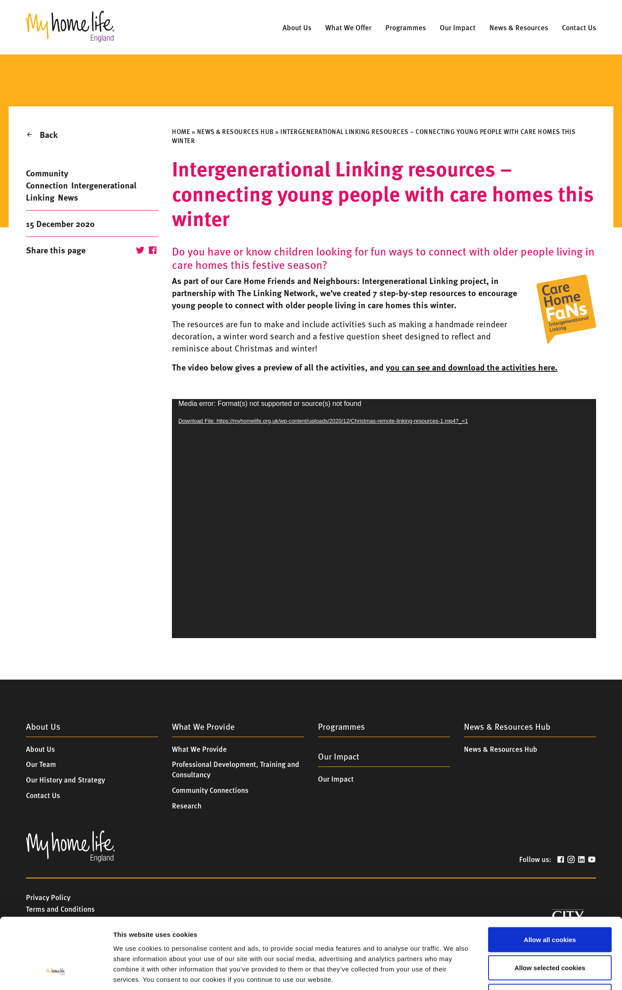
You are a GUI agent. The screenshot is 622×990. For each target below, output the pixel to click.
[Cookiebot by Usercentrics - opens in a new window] (56, 973)
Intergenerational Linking (81, 191)
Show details (449, 973)
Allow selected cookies (549, 905)
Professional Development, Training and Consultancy (235, 769)
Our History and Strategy (65, 779)
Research (187, 805)
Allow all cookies (550, 876)
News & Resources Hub (235, 131)
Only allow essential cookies (549, 933)
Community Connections (210, 790)
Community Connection (47, 178)
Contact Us (43, 795)
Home (181, 131)
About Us (40, 749)
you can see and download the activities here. (472, 367)
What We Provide (199, 749)
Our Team (41, 764)
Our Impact (336, 778)
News (68, 197)
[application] (384, 518)
